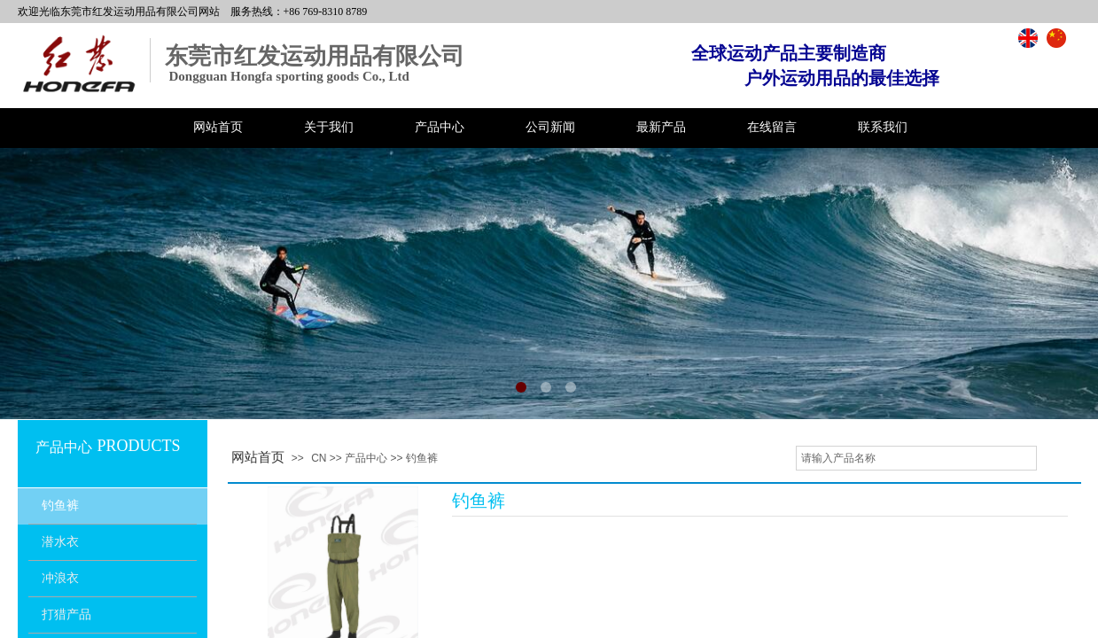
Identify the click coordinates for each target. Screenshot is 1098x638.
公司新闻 (550, 127)
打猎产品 (66, 614)
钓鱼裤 (60, 505)
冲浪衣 (60, 578)
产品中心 (439, 127)
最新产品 (661, 127)
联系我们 (882, 127)
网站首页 (218, 127)
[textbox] (916, 458)
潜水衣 (60, 542)
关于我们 (329, 127)
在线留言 (772, 127)
